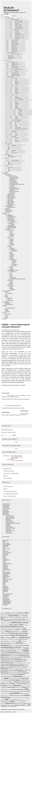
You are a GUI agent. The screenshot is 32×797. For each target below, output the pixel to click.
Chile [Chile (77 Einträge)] (4, 631)
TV (8, 159)
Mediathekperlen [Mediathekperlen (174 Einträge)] (4, 673)
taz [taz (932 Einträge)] (11, 693)
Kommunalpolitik (15, 66)
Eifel (12, 151)
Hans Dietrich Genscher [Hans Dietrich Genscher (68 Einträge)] (11, 657)
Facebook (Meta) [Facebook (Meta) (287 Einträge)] (5, 643)
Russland (17, 104)
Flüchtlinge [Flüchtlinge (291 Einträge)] (26, 645)
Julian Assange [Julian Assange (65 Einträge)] (26, 664)
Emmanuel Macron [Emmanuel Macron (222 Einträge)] (23, 639)
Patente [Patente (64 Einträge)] (27, 680)
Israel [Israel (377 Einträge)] (20, 661)
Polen (16, 95)
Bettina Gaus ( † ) (14, 41)
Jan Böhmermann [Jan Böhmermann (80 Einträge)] (20, 662)
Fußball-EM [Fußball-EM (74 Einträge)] (2, 652)
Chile (16, 139)
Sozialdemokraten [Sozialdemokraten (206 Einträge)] (15, 689)
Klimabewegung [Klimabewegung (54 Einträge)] (20, 667)
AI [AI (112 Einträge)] (29, 612)
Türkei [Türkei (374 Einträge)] (11, 695)
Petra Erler (17, 36)
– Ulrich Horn (8, 531)
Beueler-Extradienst (11, 9)
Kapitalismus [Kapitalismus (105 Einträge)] (2, 667)
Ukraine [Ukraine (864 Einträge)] (27, 695)
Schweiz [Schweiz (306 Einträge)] (24, 687)
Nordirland (20, 99)
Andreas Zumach (11, 194)
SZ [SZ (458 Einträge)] (29, 691)
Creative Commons (7, 552)
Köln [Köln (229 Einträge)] (4, 670)
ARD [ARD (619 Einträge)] (2, 619)
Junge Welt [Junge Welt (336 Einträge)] (12, 665)
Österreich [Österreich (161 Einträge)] (14, 706)
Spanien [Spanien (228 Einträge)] (22, 689)
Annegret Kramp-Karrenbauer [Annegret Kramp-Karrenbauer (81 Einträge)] (10, 617)
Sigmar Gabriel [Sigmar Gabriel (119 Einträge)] (3, 689)
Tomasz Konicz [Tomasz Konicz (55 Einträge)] (8, 695)
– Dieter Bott (8, 519)
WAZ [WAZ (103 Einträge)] (9, 701)
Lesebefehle (7, 154)
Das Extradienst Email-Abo (7, 429)
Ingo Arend (13, 46)
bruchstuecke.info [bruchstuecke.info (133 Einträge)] (4, 627)
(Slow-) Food (10, 167)
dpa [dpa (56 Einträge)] (6, 639)
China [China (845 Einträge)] (7, 631)
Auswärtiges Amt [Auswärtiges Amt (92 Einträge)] (13, 620)
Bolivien (16, 140)
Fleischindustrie (18, 69)
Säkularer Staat (6, 589)
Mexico (16, 135)
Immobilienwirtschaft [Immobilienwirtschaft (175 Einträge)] (5, 659)
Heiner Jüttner (14, 45)
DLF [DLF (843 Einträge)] (13, 637)
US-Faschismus (6, 598)
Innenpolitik (14, 65)
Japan (16, 80)
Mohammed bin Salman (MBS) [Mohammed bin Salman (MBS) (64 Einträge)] (4, 674)
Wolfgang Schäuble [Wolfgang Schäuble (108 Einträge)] (4, 705)
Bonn (9, 146)
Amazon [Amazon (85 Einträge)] (18, 614)
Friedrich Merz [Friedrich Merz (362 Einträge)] (12, 651)
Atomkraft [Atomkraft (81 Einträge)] (2, 620)
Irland (11, 252)
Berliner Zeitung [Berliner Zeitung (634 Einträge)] (22, 622)
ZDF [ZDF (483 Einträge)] (29, 705)
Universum (5, 597)
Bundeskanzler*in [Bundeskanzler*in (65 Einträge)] (10, 627)
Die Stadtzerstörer (7, 468)
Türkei (16, 116)
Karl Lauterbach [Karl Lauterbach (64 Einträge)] (7, 667)
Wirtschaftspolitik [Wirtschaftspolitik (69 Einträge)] (2, 703)
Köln (9, 148)
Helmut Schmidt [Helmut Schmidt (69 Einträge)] (8, 658)
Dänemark (20, 109)
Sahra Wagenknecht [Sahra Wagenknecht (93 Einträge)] (3, 687)
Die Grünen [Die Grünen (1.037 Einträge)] (20, 635)
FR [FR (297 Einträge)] (13, 647)
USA (15, 132)
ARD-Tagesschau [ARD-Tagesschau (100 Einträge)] (7, 619)
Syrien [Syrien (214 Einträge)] (26, 691)
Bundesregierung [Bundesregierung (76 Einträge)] (15, 627)
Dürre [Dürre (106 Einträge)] (11, 639)
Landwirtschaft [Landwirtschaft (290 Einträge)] (18, 670)
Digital (6, 309)
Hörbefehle (10, 155)
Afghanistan (17, 121)
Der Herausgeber (11, 57)
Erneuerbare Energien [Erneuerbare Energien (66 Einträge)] (13, 641)
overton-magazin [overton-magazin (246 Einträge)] (15, 680)
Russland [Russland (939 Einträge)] (16, 685)
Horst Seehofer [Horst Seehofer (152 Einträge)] (18, 658)
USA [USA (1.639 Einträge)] (6, 699)
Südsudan (17, 93)
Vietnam (16, 84)
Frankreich (17, 97)
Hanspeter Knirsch (19, 27)
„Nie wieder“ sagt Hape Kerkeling (10, 493)
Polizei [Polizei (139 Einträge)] (10, 682)
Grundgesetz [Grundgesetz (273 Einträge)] (22, 655)
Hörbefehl (5, 564)
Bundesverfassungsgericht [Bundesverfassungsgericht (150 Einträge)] (6, 629)
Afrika (12, 85)
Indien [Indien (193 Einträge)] (16, 659)
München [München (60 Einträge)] (10, 674)
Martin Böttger (14, 47)
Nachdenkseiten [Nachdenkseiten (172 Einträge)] (15, 674)
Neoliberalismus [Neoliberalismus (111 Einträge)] (3, 676)
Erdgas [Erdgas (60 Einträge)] (9, 641)
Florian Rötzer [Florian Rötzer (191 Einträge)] (19, 645)
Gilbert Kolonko (18, 24)
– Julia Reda (7, 524)
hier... (18, 396)
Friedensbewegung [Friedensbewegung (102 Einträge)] (16, 648)
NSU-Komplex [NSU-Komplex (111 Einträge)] (11, 678)
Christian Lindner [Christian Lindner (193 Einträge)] (14, 631)
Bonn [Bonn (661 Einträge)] (21, 625)
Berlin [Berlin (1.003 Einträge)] (14, 622)
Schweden (20, 114)
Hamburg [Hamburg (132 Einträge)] (6, 657)
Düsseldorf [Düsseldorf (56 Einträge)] (13, 639)
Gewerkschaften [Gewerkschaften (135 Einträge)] (8, 654)
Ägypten (16, 87)
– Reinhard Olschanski (10, 530)
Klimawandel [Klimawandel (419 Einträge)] (4, 668)
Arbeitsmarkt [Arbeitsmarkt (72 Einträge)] (27, 617)
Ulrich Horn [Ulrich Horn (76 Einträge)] (12, 697)
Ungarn (16, 118)
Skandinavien (18, 108)
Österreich (17, 103)
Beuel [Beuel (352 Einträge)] (11, 624)
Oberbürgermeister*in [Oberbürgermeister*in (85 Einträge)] (17, 678)
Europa (12, 94)
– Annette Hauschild (9, 516)
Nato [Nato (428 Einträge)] (20, 674)
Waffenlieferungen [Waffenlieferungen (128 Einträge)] (4, 701)
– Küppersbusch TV (9, 526)
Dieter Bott (17, 23)
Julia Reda (17, 31)
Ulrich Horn (17, 38)
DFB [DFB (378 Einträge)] (11, 635)
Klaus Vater (17, 32)
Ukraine (16, 117)
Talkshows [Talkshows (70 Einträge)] (4, 693)
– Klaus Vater (8, 525)
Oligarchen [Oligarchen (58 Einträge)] (1, 680)
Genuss (6, 165)
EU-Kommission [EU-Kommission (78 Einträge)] (23, 641)
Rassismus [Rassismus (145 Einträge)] (20, 682)
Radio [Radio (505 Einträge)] (16, 682)
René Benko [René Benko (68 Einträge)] (16, 683)
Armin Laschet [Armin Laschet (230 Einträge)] (18, 619)
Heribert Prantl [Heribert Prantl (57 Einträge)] (12, 658)
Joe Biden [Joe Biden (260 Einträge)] (11, 664)
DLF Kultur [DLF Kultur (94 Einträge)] (17, 637)
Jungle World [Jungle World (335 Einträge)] (19, 665)
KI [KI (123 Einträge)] (17, 667)
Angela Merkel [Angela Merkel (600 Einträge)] (13, 616)
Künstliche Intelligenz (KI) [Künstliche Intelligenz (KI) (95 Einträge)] (9, 670)
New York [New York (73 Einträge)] (24, 676)
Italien (16, 102)
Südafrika (17, 92)
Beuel (9, 144)
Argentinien (17, 141)
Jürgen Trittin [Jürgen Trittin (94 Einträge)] (26, 665)
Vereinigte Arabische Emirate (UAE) (17, 278)
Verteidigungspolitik (16, 74)
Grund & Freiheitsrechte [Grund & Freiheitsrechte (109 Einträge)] (14, 655)
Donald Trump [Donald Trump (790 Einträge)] (24, 637)
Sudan (16, 90)
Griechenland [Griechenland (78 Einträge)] (24, 654)
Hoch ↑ (14, 712)
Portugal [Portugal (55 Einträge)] (13, 682)
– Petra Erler (7, 529)
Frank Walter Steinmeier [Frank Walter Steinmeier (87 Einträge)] (25, 647)
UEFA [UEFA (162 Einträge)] (22, 695)
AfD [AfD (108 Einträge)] (18, 612)
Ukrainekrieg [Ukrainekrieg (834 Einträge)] (5, 697)
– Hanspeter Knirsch (9, 522)
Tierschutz (17, 71)
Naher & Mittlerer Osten (16, 120)
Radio (9, 163)
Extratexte (5, 558)
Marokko (17, 89)
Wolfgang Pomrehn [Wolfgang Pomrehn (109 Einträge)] (27, 703)
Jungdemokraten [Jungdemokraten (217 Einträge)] (4, 665)
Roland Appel (14, 50)
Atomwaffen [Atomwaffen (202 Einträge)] (7, 620)
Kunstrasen (13, 408)
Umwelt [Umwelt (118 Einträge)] (15, 697)
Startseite (6, 17)
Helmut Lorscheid (15, 43)
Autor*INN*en (11, 18)
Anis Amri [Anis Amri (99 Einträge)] (20, 615)
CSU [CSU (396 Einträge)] (9, 633)
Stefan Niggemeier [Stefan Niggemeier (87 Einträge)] (5, 691)
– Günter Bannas (8, 520)
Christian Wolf (14, 42)
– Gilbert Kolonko (9, 533)
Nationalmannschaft (20, 408)
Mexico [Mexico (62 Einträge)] (15, 673)
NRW (9, 149)
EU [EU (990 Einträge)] (20, 641)
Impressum (10, 59)
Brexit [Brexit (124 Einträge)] (22, 626)
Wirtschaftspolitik (15, 75)
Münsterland (14, 153)
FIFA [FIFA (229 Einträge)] (10, 645)
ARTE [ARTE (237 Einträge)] (23, 619)
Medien (6, 158)
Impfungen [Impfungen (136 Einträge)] (12, 659)
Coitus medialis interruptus (16, 455)
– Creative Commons (9, 517)
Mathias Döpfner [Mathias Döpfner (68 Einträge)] (14, 671)
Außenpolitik (14, 62)
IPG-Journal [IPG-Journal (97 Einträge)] (12, 661)
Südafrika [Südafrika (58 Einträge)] (1, 693)
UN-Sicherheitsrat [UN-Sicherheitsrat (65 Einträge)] (19, 697)
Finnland (20, 111)
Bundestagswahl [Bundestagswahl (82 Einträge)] (24, 627)
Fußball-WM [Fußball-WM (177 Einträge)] (7, 652)
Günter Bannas (18, 26)
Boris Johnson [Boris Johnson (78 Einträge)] (25, 624)
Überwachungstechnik (7, 593)
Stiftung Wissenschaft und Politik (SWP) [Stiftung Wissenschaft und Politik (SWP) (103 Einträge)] (16, 691)
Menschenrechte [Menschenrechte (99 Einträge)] (11, 673)
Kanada (16, 134)
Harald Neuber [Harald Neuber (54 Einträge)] (17, 657)
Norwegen (20, 113)
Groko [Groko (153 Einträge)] (27, 654)
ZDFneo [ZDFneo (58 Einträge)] (1, 706)
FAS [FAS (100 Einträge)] (10, 643)
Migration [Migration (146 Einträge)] (27, 673)
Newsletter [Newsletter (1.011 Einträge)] (18, 676)
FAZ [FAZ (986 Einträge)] (17, 643)
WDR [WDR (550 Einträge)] (12, 702)
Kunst (9, 169)
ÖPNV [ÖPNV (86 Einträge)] (11, 706)
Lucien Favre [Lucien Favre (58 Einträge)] (29, 670)
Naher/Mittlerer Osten (7, 579)
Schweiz (16, 106)
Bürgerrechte (5, 551)
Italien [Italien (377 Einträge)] (8, 662)
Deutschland (11, 61)
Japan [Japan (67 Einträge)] (29, 662)
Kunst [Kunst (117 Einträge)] (1, 670)
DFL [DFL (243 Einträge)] (14, 635)
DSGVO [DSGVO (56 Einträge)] (9, 639)
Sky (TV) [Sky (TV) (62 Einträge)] (7, 689)
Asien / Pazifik (14, 78)
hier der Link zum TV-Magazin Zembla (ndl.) (19, 356)
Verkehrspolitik (14, 73)
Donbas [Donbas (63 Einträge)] (1, 639)
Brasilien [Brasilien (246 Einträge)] (19, 626)
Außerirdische (6, 546)
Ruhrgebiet (13, 150)
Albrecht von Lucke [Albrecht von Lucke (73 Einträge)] (3, 614)
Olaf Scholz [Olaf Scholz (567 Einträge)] (25, 679)
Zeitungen (10, 164)
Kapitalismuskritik (6, 569)
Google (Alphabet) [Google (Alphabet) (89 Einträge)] (19, 654)
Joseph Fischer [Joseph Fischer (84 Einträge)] (16, 664)
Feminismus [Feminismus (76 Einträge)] (24, 643)
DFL (7, 408)
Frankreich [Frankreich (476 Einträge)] (17, 647)
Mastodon (10, 55)
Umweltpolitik (14, 70)
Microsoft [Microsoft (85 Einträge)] (23, 673)
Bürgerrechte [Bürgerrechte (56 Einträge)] (20, 629)
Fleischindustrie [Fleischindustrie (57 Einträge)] (14, 645)
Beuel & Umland (8, 142)
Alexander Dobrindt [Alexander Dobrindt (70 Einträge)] (9, 614)
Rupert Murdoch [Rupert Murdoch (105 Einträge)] (10, 685)
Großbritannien (18, 98)
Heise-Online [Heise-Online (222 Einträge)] (26, 657)
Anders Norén (8, 712)
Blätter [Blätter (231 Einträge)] (16, 624)
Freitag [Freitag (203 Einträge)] (11, 649)
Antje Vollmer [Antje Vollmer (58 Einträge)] (23, 617)
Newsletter (5, 580)
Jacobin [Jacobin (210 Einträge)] (11, 662)
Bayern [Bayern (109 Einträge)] (10, 622)
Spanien (16, 107)
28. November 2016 (6, 330)
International (11, 76)
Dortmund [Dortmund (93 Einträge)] (4, 639)
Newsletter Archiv (15, 53)
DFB (5, 408)
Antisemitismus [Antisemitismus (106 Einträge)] (18, 617)
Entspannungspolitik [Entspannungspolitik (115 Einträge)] (4, 641)
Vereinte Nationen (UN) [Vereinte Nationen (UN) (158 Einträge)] (16, 700)
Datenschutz (11, 56)
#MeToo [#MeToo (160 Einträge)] (7, 612)
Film (9, 168)
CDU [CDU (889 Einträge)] (24, 629)
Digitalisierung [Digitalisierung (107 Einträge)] (9, 637)
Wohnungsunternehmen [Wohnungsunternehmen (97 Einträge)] (19, 703)
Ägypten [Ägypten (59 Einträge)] (8, 706)
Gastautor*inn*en (15, 19)
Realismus (5, 475)
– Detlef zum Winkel (9, 518)
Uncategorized (6, 596)
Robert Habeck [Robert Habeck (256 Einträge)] (22, 683)
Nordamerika (14, 131)
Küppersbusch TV (18, 33)
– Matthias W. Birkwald (10, 528)
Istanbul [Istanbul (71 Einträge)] (23, 661)
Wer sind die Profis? (7, 478)
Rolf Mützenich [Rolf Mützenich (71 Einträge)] (28, 683)
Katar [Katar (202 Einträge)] (11, 667)
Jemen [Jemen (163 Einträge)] (1, 664)
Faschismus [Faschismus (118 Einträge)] (13, 643)
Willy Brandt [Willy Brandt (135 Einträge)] (23, 701)
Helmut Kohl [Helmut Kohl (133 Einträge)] (3, 658)
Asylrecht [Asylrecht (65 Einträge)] (26, 619)
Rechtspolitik (5, 586)
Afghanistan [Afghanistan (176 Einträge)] (21, 612)
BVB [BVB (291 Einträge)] (17, 629)
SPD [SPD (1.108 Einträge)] (26, 689)
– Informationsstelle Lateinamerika (12, 523)
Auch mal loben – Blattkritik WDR (10, 473)
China (16, 79)
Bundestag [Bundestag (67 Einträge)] (19, 627)
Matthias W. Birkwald (19, 34)
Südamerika (13, 136)
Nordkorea (17, 81)
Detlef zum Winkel (19, 22)
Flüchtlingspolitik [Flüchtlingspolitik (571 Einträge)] (6, 647)
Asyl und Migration (7, 544)
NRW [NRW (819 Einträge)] (6, 678)
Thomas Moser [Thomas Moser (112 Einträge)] (22, 693)
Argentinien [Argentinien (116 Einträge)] (12, 619)
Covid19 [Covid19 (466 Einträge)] (24, 631)
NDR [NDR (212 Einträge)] (23, 674)
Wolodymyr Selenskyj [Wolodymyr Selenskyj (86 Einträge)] (11, 705)
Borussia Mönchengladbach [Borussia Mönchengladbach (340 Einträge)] (8, 626)
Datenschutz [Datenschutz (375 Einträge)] (15, 633)
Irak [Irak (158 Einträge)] (15, 661)
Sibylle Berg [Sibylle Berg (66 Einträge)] (28, 687)
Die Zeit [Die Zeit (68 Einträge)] (5, 637)
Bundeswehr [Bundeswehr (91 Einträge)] (14, 629)
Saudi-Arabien (18, 127)
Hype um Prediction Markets (9, 496)
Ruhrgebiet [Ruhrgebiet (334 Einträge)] (3, 685)
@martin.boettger (26, 399)
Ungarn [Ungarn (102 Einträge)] (23, 697)
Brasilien (17, 137)
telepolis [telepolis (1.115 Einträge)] (16, 693)
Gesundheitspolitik (15, 64)
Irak (15, 123)
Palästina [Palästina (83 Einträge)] (24, 680)
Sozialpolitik (5, 590)
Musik (9, 170)
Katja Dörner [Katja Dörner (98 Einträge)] (15, 667)
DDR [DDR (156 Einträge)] (20, 633)
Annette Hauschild (19, 20)
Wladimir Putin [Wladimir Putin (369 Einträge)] (10, 703)
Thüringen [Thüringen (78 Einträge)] (4, 695)
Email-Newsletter (12, 52)
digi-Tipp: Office (14, 458)
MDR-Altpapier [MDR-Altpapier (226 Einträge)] (22, 671)
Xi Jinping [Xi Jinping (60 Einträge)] (26, 705)
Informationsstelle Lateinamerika (17, 184)
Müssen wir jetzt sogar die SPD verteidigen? (11, 414)
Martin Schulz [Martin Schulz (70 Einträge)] (10, 671)
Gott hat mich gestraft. (8, 486)
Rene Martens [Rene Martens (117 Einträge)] (7, 683)
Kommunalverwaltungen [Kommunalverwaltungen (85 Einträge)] (20, 668)
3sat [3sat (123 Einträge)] (16, 612)
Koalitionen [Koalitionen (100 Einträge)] (11, 668)
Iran (16, 122)
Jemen (16, 126)
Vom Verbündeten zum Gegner (10, 491)
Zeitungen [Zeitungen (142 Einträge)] (5, 706)
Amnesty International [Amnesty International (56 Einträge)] (22, 614)
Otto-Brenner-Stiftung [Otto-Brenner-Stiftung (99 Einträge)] (7, 680)
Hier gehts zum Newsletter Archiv (8, 432)
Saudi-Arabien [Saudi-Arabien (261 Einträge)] (11, 687)
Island (19, 112)
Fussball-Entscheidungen (8, 471)
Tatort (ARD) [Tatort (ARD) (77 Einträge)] (8, 693)
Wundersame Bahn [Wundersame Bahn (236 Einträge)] (20, 705)
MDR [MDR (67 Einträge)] (17, 671)
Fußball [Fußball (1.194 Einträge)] (26, 651)
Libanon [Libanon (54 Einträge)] (24, 670)
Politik (6, 60)
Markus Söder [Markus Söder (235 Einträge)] (4, 671)
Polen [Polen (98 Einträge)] (8, 682)
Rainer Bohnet (14, 48)
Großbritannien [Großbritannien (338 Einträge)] (4, 655)
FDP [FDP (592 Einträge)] (21, 643)
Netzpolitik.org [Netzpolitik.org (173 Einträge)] (10, 676)
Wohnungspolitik (6, 603)
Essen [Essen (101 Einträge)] (18, 641)
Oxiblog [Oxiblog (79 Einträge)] (21, 680)
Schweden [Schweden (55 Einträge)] (20, 687)
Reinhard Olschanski (19, 37)
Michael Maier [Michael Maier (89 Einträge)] (19, 673)
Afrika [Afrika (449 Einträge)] (26, 612)
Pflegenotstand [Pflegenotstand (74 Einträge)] (4, 682)
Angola (16, 88)
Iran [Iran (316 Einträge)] (17, 661)
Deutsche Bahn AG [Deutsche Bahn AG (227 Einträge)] (5, 635)
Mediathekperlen (11, 156)
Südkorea (17, 83)
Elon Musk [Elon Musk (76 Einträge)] (16, 639)
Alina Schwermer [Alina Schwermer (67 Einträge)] (14, 614)
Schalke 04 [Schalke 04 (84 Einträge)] (17, 687)
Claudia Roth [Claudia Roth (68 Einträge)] (20, 631)
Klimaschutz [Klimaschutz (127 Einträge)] (25, 667)
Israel (16, 125)
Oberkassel (13, 145)
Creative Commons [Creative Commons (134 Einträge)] (4, 633)
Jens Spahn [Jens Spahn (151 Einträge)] (6, 664)
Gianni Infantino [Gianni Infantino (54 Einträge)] (14, 654)
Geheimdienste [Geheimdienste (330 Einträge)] (14, 652)
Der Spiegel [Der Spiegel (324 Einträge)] (25, 633)
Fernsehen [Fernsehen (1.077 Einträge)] (4, 645)
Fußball (7, 172)
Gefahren (5, 488)
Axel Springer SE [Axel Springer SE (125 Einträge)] (19, 620)
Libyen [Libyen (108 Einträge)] (26, 670)
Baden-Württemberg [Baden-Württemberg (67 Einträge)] (25, 620)
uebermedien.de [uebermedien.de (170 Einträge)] (17, 695)
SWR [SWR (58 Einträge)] (23, 691)
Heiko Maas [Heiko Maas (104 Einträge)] (21, 657)
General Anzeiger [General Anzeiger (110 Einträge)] (22, 652)
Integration (5, 567)
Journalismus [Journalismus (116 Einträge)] (21, 664)
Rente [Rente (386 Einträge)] (12, 683)
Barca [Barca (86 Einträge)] (4, 622)
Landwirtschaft (15, 67)
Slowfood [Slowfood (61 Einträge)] (10, 689)
